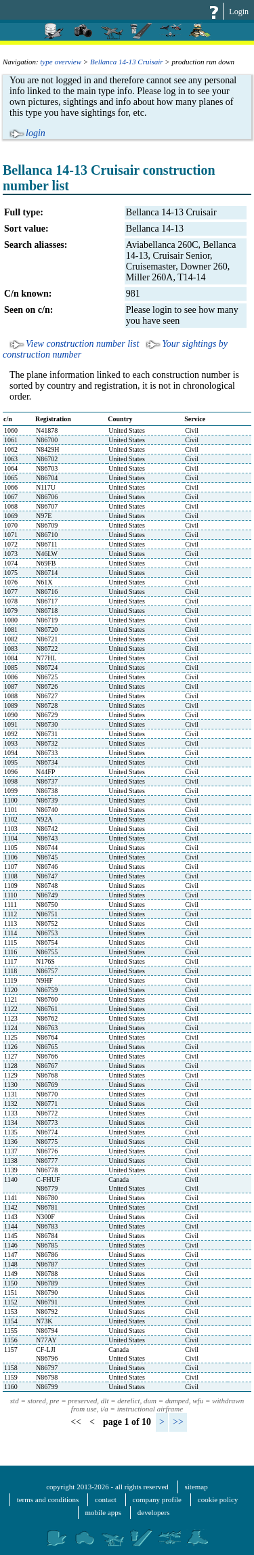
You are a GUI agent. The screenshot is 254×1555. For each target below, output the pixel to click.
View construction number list (82, 344)
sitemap (196, 1487)
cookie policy (218, 1499)
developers (153, 1512)
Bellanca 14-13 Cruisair (126, 62)
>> (178, 1422)
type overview (60, 62)
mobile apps (103, 1512)
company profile (157, 1499)
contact (106, 1499)
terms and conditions (48, 1499)
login (35, 133)
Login (239, 11)
